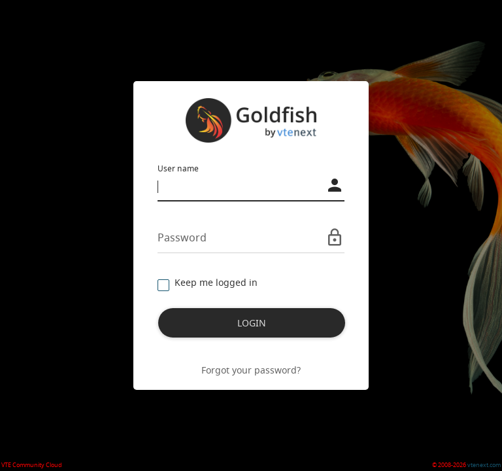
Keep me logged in (208, 282)
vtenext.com (484, 465)
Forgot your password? (251, 370)
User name (178, 168)
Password (182, 237)
